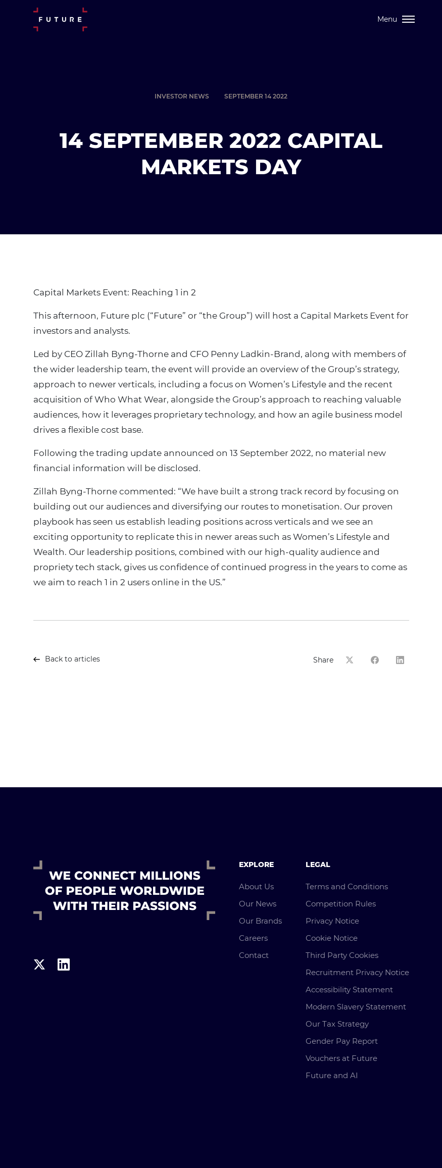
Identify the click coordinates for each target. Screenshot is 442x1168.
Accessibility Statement (349, 989)
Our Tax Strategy (337, 1024)
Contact (254, 955)
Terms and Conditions (347, 886)
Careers (253, 938)
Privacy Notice (332, 921)
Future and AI (332, 1075)
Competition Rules (341, 903)
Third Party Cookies (342, 955)
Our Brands (260, 921)
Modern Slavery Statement (356, 1006)
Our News (257, 903)
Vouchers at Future (341, 1058)
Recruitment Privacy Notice (357, 972)
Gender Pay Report (342, 1041)
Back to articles (66, 659)
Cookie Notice (332, 938)
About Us (256, 886)
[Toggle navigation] (396, 19)
